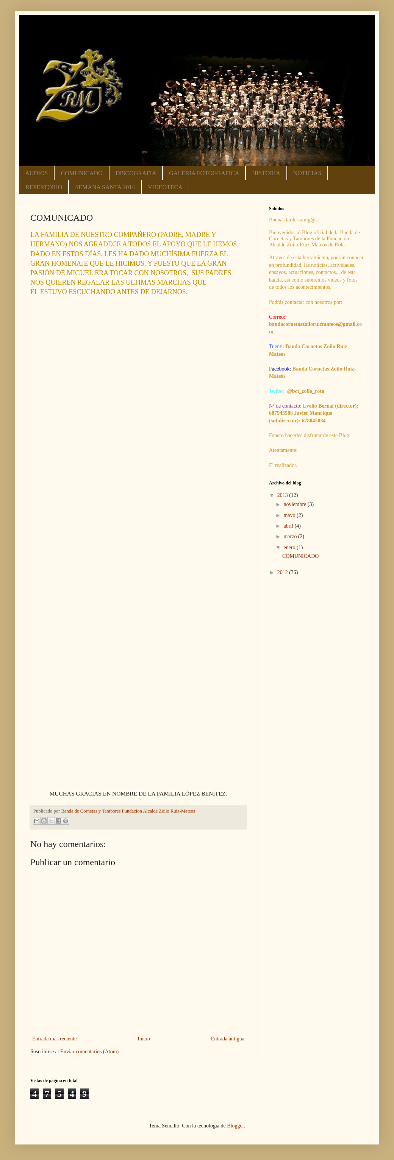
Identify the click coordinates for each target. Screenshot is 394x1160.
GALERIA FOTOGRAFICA (204, 173)
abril (288, 526)
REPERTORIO (43, 187)
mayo (290, 515)
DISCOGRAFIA (136, 173)
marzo (290, 536)
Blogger (235, 1126)
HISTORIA (266, 173)
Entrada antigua (227, 1039)
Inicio (144, 1039)
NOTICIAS (307, 173)
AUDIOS (36, 173)
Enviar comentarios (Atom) (89, 1051)
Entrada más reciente (54, 1039)
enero (290, 547)
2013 (283, 495)
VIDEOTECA (165, 187)
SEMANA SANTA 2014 (105, 187)
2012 (283, 572)
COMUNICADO (81, 173)
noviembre (295, 504)
